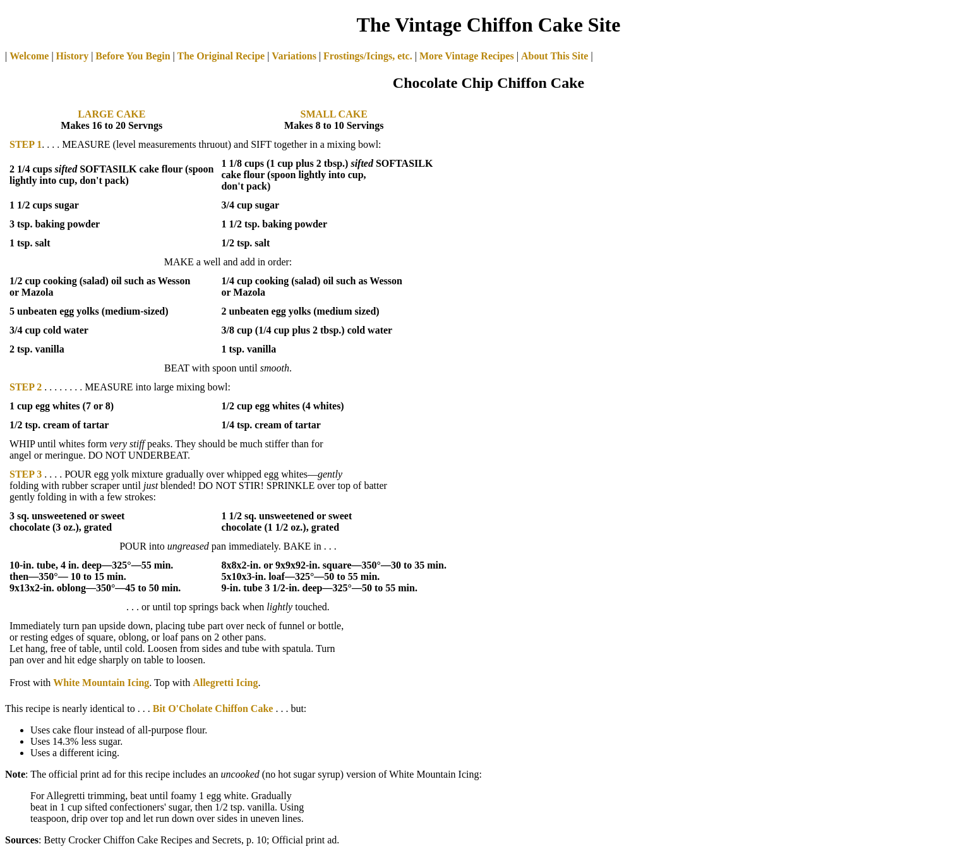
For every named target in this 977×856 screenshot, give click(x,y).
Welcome (29, 56)
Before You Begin (132, 56)
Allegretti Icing (225, 682)
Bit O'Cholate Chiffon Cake (213, 708)
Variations (294, 56)
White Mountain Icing (101, 682)
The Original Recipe (220, 56)
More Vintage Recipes (466, 56)
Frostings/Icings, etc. (367, 56)
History (72, 56)
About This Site (554, 56)
